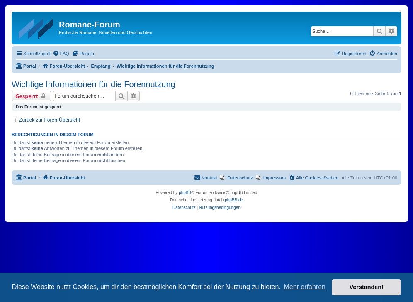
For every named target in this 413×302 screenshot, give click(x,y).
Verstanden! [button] (367, 287)
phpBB (185, 192)
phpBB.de (234, 200)
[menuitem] (61, 54)
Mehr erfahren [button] (305, 286)
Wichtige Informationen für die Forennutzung (93, 84)
